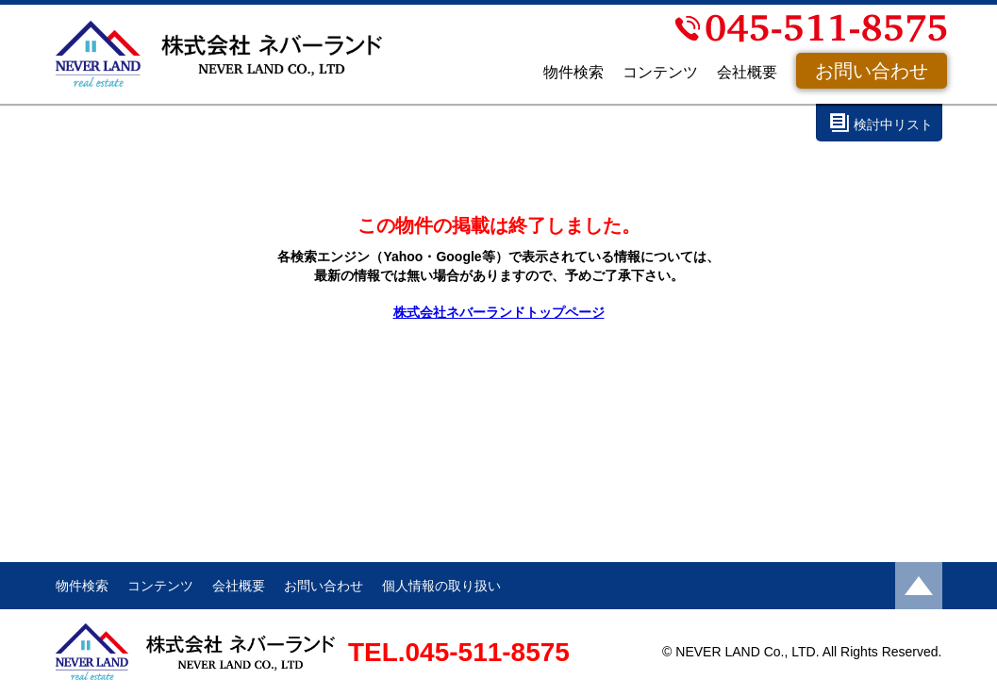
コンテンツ (660, 72)
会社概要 (747, 72)
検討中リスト (893, 124)
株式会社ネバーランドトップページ (499, 312)
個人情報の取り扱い (441, 585)
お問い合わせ (871, 70)
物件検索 (573, 72)
